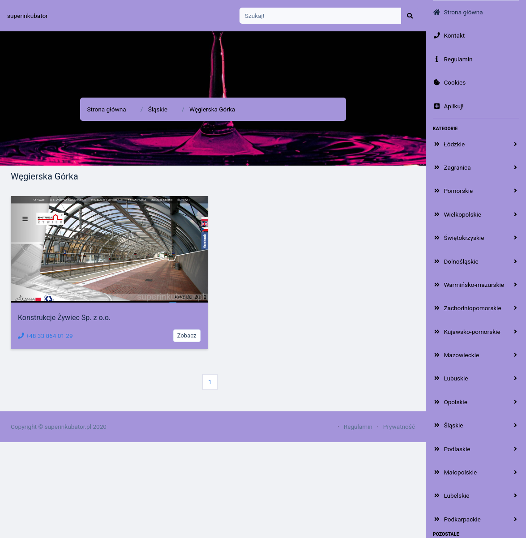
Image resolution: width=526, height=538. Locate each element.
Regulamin (358, 426)
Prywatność (399, 426)
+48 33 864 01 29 (45, 335)
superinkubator (27, 15)
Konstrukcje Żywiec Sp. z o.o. (64, 317)
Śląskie (157, 109)
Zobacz (187, 335)
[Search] (320, 16)
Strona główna (106, 109)
